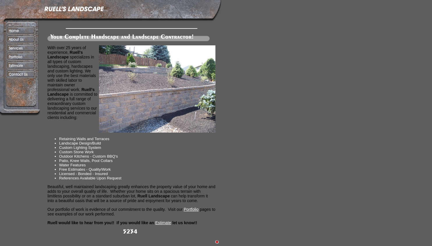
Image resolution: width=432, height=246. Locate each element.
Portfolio (191, 209)
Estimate (163, 222)
